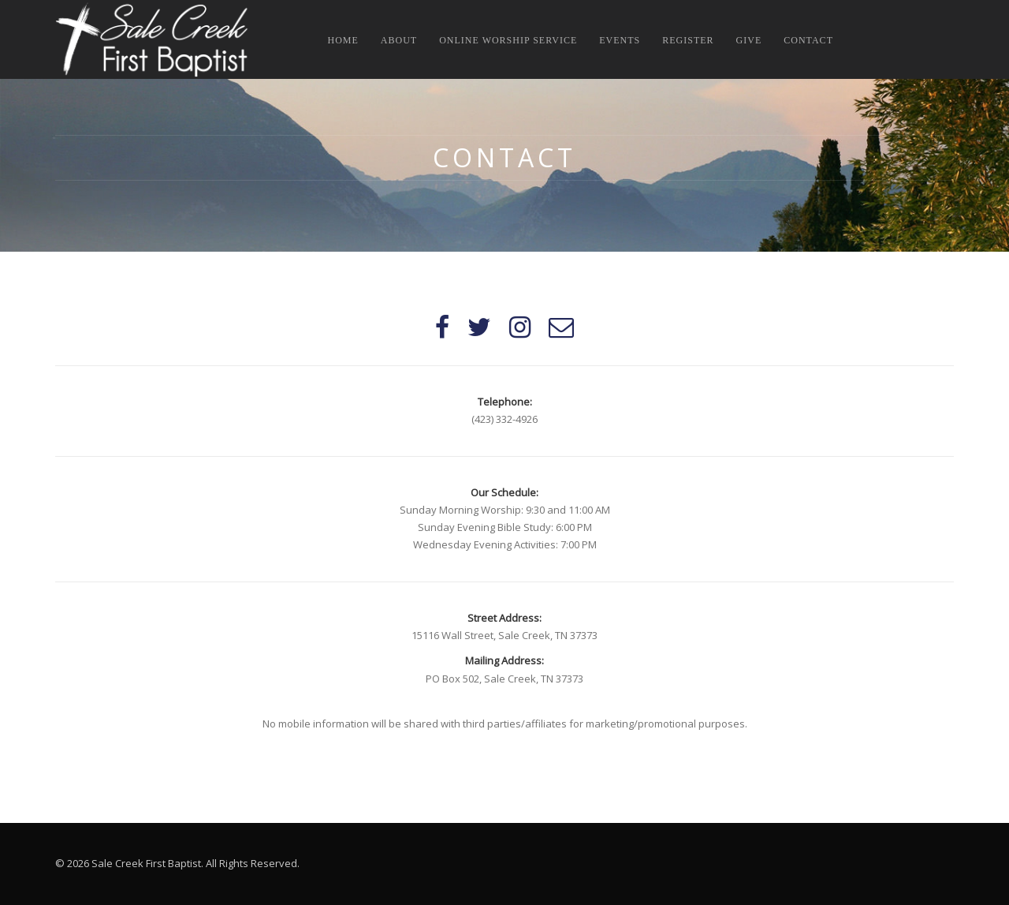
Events (619, 40)
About (399, 40)
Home (343, 40)
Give (749, 40)
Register (687, 40)
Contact (808, 40)
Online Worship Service (508, 40)
